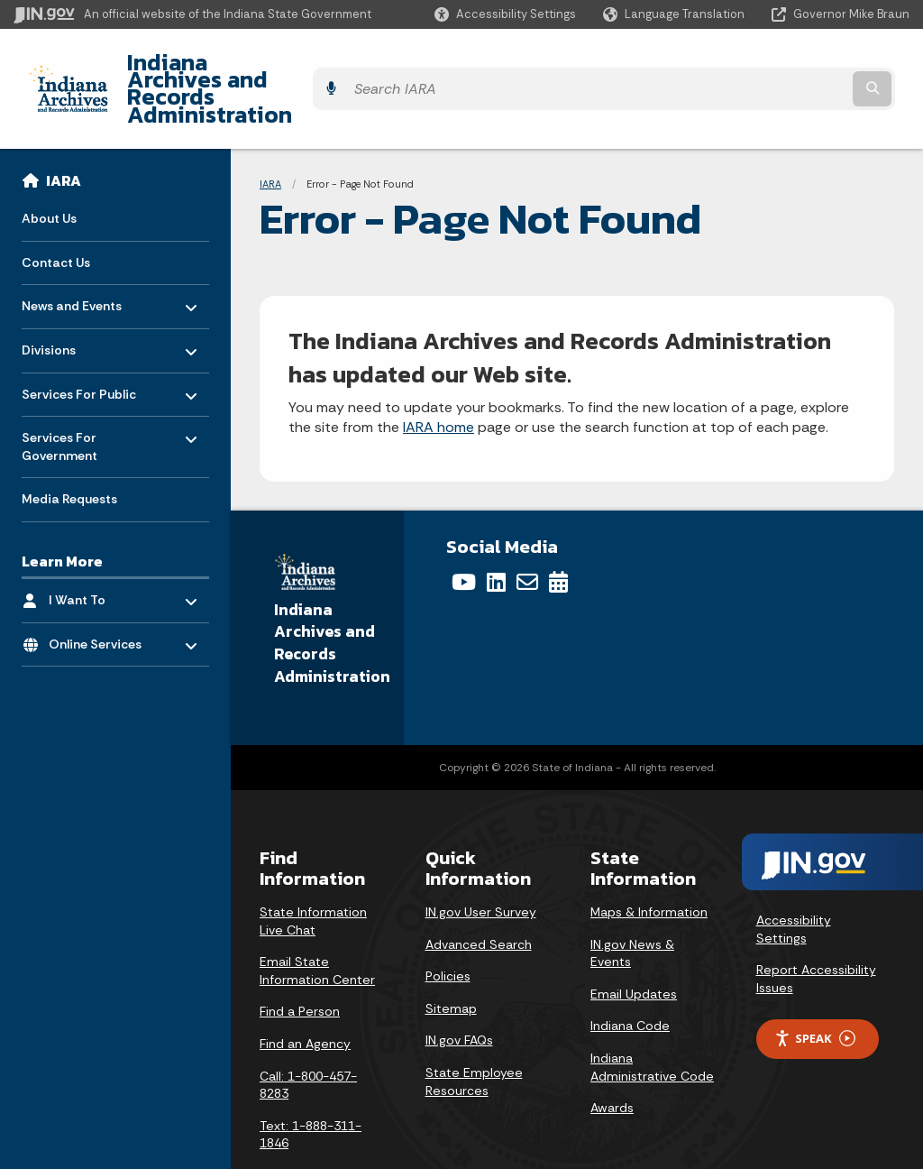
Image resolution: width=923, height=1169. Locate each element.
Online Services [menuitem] (101, 591)
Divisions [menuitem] (74, 297)
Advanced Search (478, 896)
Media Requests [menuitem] (69, 451)
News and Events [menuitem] (74, 253)
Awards (612, 1059)
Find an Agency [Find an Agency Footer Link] (305, 995)
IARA (63, 132)
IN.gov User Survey (480, 863)
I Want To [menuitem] (101, 547)
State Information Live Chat (313, 872)
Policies (448, 927)
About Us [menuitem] (49, 169)
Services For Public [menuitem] (79, 340)
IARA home (438, 379)
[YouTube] (464, 534)
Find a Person (300, 963)
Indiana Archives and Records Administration (349, 64)
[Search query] (800, 64)
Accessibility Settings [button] (793, 880)
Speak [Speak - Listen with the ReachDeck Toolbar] (814, 990)
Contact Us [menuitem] (56, 214)
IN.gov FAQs (459, 992)
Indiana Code (630, 978)
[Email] (527, 534)
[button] (505, 14)
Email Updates (633, 945)
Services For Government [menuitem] (74, 394)
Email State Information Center (317, 922)
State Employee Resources (474, 1033)
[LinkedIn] (496, 534)
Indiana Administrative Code (652, 1018)
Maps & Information (649, 863)
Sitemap (451, 960)
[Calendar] (558, 534)
